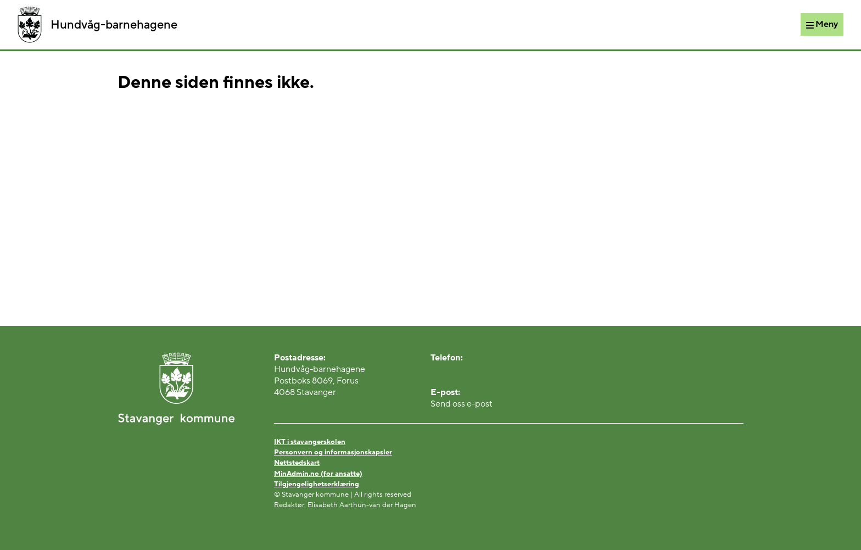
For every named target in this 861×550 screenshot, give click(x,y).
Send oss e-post (462, 404)
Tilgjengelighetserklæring (316, 484)
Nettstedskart (297, 462)
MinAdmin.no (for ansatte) (318, 473)
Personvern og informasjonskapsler (333, 452)
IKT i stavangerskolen (309, 442)
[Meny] (822, 24)
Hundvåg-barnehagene (97, 25)
